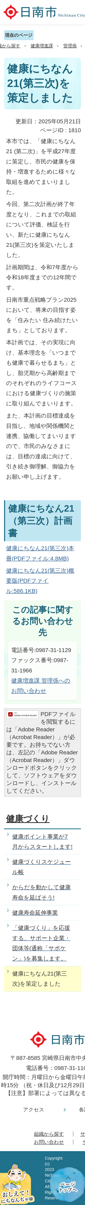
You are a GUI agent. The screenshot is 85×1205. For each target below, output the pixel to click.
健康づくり (28, 818)
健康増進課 (42, 45)
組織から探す (49, 1134)
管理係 (70, 45)
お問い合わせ (49, 1142)
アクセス (33, 1109)
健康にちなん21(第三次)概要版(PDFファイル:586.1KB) (40, 580)
